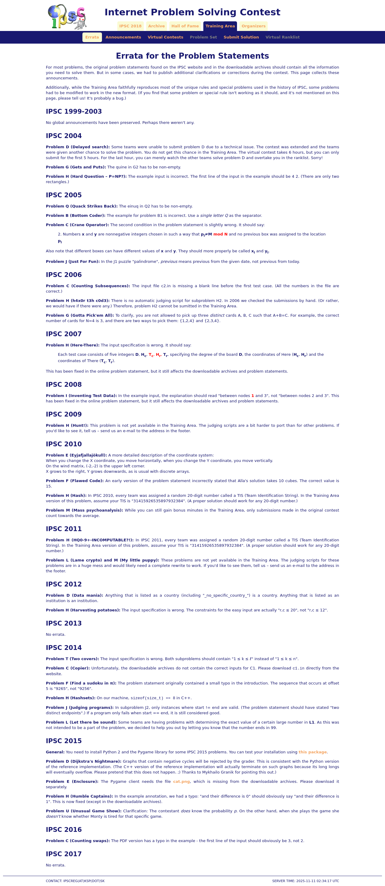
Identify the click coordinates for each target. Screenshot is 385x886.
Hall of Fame (185, 26)
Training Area (220, 26)
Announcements (123, 37)
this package (313, 752)
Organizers (254, 26)
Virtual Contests (165, 37)
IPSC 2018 (130, 26)
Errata (92, 37)
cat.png (181, 781)
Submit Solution (241, 37)
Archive (156, 26)
